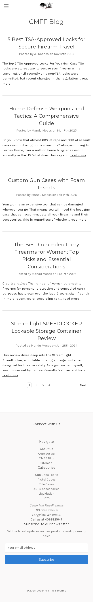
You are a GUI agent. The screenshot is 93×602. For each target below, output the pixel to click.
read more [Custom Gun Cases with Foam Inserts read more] (79, 219)
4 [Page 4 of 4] (49, 385)
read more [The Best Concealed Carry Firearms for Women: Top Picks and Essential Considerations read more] (71, 299)
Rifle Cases (46, 484)
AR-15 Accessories (46, 489)
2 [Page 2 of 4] (36, 385)
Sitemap (46, 463)
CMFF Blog (46, 458)
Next (85, 385)
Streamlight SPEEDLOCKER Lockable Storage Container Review (46, 331)
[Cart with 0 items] (90, 6)
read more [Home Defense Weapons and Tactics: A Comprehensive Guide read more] (78, 155)
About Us (46, 449)
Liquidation (47, 493)
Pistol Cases (47, 479)
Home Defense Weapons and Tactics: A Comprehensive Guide (46, 116)
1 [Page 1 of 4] (29, 385)
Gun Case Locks (46, 475)
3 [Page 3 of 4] (43, 385)
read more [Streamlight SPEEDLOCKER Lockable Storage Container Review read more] (10, 375)
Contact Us (46, 454)
